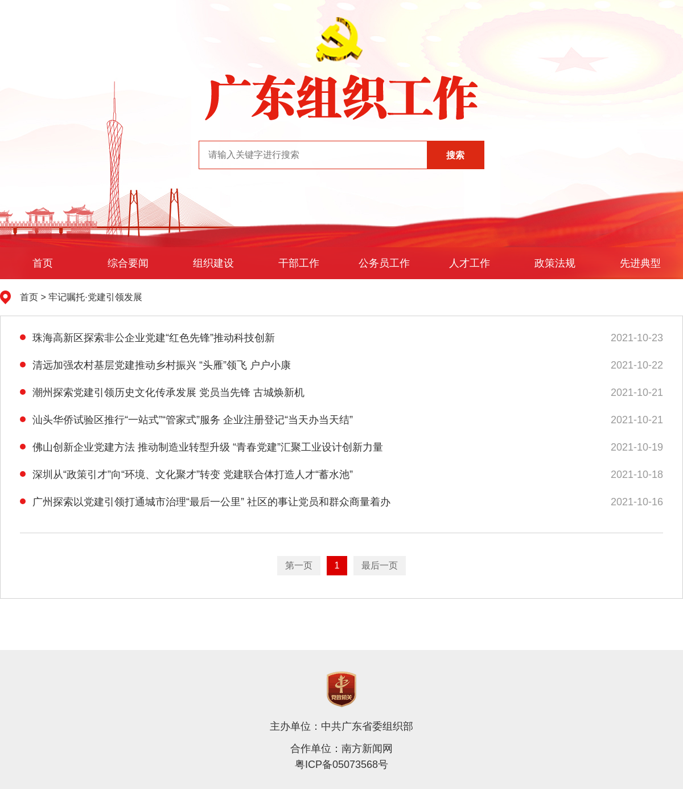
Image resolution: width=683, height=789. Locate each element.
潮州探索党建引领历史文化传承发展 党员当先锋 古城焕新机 (162, 392)
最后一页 (379, 565)
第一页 (298, 565)
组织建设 (213, 263)
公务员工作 (384, 263)
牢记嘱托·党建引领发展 (95, 297)
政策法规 (554, 263)
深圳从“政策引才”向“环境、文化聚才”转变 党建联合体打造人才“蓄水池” (186, 474)
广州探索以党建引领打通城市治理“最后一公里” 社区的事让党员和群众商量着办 (205, 502)
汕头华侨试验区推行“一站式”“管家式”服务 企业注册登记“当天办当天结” (186, 420)
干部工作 (298, 263)
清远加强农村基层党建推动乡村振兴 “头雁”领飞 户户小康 (155, 365)
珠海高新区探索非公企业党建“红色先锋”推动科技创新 (147, 338)
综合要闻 (128, 263)
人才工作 (469, 263)
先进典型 (640, 263)
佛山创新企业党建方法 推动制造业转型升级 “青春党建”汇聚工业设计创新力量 (201, 447)
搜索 (455, 155)
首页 (42, 263)
